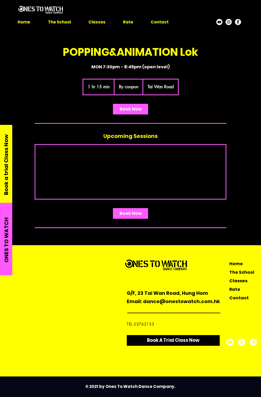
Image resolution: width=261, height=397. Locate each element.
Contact (239, 298)
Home (236, 264)
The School (241, 272)
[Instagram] (229, 22)
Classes (238, 281)
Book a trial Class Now (6, 164)
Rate (234, 289)
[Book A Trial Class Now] (173, 340)
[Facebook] (238, 22)
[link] (130, 109)
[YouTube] (219, 22)
